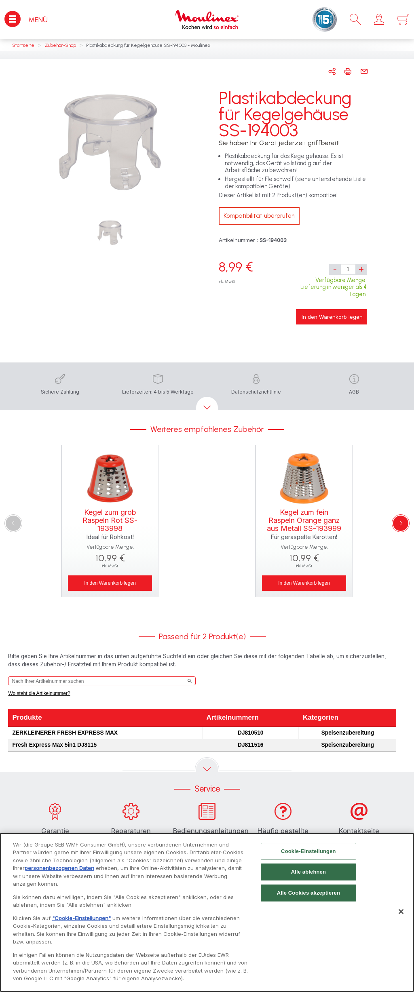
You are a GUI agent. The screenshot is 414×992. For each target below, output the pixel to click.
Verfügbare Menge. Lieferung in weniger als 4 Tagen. (333, 287)
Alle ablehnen (308, 877)
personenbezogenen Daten (59, 873)
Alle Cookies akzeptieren (308, 898)
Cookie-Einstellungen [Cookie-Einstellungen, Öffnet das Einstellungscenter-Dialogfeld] (308, 856)
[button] (379, 19)
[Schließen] (401, 917)
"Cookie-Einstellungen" (81, 923)
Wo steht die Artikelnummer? (39, 693)
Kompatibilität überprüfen (259, 215)
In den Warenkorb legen (332, 317)
